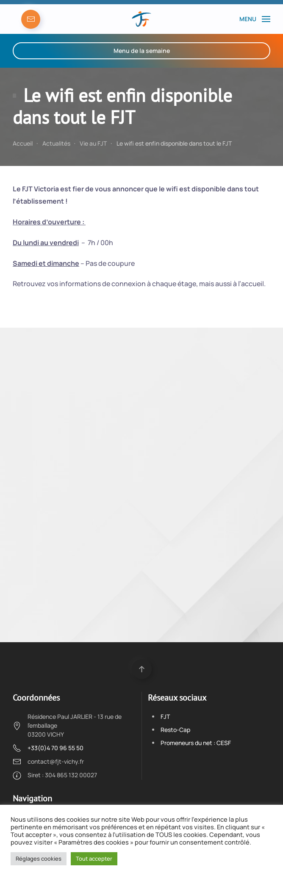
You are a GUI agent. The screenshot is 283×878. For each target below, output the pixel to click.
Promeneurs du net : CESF (196, 743)
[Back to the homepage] (141, 19)
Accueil (23, 143)
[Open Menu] (255, 19)
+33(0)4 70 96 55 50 (55, 748)
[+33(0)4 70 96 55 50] (17, 747)
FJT (165, 716)
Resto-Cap (175, 730)
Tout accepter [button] (94, 858)
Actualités (56, 143)
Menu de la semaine (142, 51)
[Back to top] (142, 669)
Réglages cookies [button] (38, 858)
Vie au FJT (93, 143)
